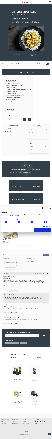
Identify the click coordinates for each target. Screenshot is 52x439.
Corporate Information (5, 419)
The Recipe (5, 63)
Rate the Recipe (36, 186)
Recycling (24, 419)
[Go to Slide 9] (26, 116)
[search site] (22, 335)
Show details (45, 226)
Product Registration (15, 423)
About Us (3, 421)
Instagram (44, 421)
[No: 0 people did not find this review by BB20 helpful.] (12, 291)
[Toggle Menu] (50, 2)
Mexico (37, 423)
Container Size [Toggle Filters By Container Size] (8, 128)
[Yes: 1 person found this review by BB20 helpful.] (8, 291)
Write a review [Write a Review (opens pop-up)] (26, 14)
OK (42, 229)
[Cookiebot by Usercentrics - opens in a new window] (43, 208)
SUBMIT (43, 335)
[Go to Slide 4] (16, 116)
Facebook (35, 421)
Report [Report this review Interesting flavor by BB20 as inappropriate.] (16, 291)
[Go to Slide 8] (24, 116)
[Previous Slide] (24, 119)
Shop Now (39, 357)
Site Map (24, 425)
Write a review (46, 255)
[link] (18, 14)
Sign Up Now (37, 199)
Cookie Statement (15, 215)
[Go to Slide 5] (18, 116)
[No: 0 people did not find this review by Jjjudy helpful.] (12, 312)
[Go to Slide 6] (20, 116)
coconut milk (16, 83)
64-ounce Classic (8, 131)
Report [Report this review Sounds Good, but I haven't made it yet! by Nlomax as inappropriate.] (16, 323)
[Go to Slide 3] (13, 116)
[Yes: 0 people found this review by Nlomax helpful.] (8, 323)
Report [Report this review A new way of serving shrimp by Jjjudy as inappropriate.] (16, 312)
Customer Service (15, 419)
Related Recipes (28, 63)
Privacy (24, 421)
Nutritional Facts (16, 63)
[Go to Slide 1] (9, 116)
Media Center (3, 423)
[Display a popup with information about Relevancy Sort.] (35, 273)
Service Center (14, 425)
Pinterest (40, 421)
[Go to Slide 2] (11, 116)
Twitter (38, 421)
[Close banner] (50, 208)
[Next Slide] (29, 119)
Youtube (42, 421)
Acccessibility (25, 431)
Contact (13, 421)
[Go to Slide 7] (22, 116)
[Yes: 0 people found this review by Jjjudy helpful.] (8, 312)
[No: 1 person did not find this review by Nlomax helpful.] (12, 323)
